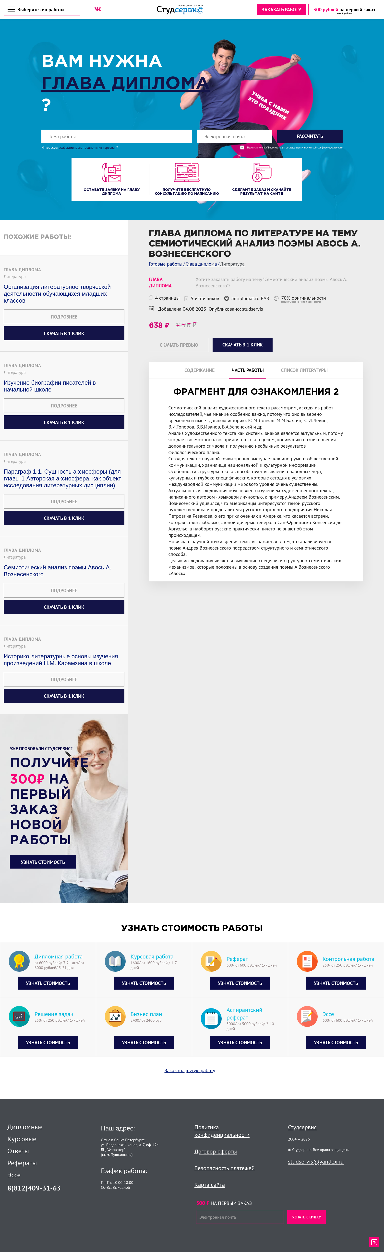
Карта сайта (209, 1185)
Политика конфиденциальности (222, 1131)
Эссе (14, 1174)
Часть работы (248, 370)
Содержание (199, 370)
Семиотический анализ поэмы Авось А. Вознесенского (57, 570)
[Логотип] (180, 9)
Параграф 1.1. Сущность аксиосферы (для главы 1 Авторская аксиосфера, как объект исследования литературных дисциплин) (62, 478)
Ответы (18, 1150)
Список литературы (304, 370)
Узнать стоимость (43, 862)
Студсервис (302, 1127)
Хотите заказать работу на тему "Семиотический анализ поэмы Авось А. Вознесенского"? (271, 282)
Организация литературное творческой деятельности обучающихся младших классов (57, 293)
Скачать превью (179, 345)
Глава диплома (125, 84)
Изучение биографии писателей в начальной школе (50, 386)
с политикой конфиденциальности (322, 147)
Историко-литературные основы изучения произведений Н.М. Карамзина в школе (61, 659)
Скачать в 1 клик (64, 333)
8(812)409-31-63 (34, 1187)
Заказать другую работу (190, 1070)
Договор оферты (215, 1151)
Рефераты (22, 1162)
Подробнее (64, 317)
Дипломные (25, 1126)
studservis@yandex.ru (316, 1161)
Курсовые (21, 1138)
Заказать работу (281, 9)
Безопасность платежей (224, 1168)
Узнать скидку (306, 1217)
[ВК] (98, 9)
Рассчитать (310, 136)
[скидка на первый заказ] (344, 9)
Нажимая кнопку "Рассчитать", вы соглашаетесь (295, 147)
